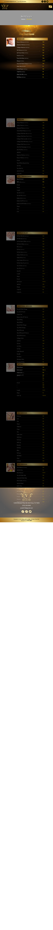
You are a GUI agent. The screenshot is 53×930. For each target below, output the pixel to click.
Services (29, 19)
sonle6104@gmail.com (10, 1)
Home (23, 19)
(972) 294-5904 (22, 1)
